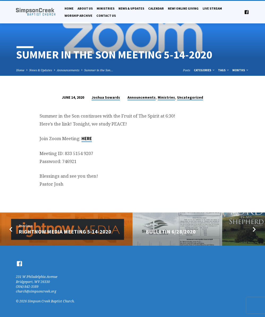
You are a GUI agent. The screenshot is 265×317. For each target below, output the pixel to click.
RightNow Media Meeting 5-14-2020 (65, 231)
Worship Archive (78, 16)
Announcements (68, 70)
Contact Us (106, 16)
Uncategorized (190, 97)
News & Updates (131, 8)
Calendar (156, 8)
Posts (186, 70)
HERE (87, 138)
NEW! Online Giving (183, 8)
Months (240, 70)
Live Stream (212, 8)
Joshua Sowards (106, 97)
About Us (85, 8)
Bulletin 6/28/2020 (171, 231)
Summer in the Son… (98, 70)
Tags (223, 70)
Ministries (105, 8)
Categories (204, 70)
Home (69, 8)
